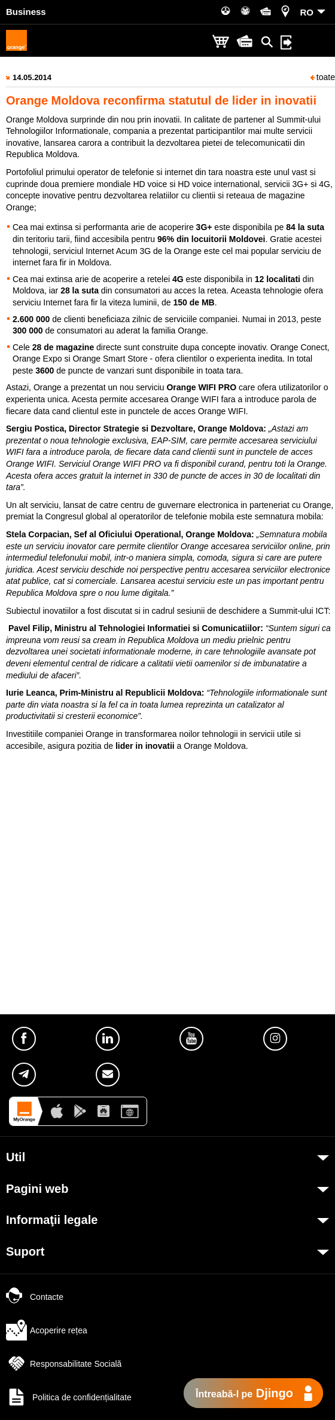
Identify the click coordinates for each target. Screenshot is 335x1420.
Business (26, 12)
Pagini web (37, 1188)
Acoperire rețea (46, 1330)
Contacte (34, 1297)
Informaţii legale (52, 1219)
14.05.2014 (32, 77)
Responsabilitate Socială (63, 1364)
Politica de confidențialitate (69, 1397)
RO (307, 12)
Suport (25, 1251)
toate (322, 77)
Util (15, 1157)
